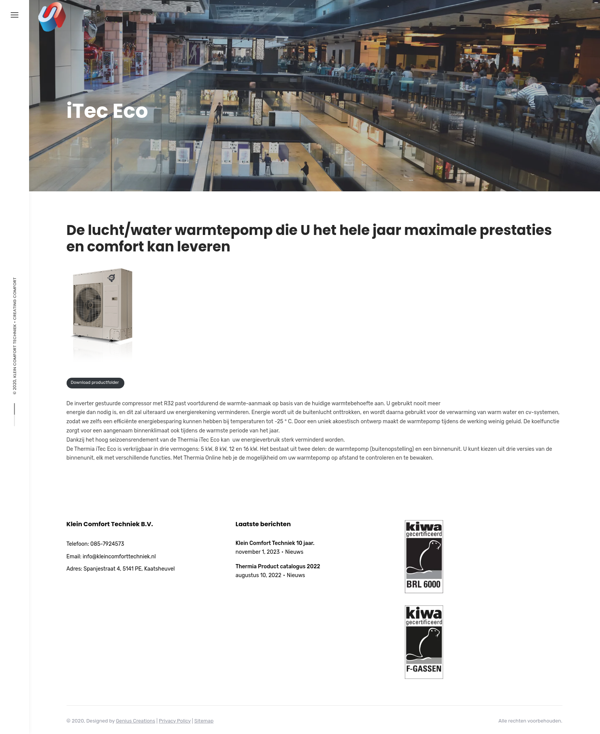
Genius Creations (135, 721)
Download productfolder (95, 382)
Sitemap (204, 721)
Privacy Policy (175, 721)
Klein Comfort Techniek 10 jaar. (275, 543)
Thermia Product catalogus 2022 (278, 566)
